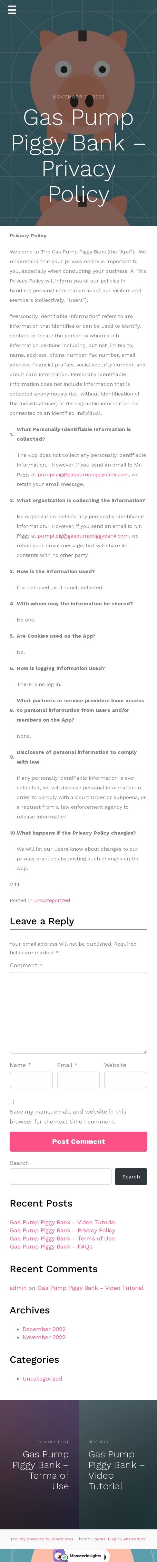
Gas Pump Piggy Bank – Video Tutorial (63, 1222)
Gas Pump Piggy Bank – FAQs (51, 1246)
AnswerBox (134, 1539)
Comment (26, 965)
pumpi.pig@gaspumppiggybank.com (83, 474)
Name (20, 1065)
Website (115, 1065)
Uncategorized (52, 900)
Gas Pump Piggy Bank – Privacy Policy (62, 1230)
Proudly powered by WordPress (42, 1539)
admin (18, 1287)
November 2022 (44, 1337)
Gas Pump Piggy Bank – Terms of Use (62, 1238)
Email (67, 1065)
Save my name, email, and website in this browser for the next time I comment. (68, 1116)
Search (19, 1162)
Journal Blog (105, 1539)
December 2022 (44, 1329)
